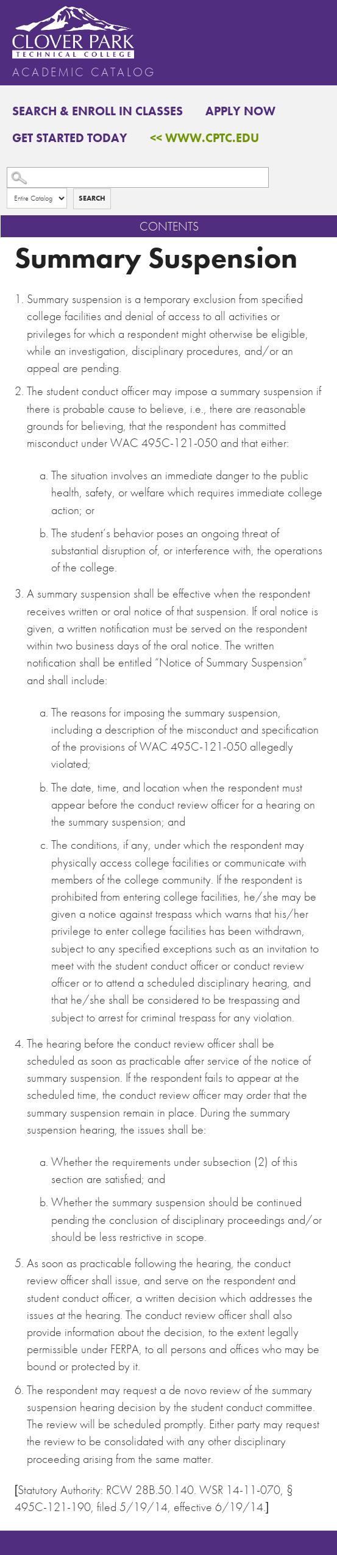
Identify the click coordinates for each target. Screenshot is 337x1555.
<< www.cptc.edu (204, 138)
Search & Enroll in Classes (97, 111)
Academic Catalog (83, 72)
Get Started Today (69, 138)
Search (92, 198)
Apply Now (240, 111)
